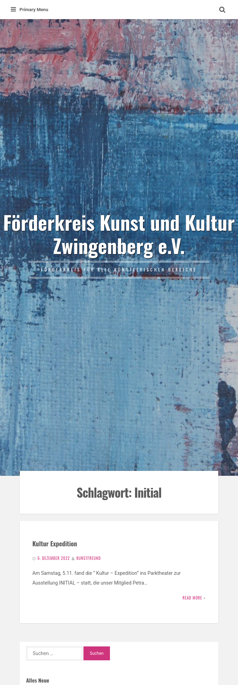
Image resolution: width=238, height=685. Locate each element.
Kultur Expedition (54, 543)
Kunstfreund (89, 558)
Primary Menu (29, 9)
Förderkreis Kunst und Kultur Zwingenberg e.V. (119, 233)
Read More (192, 598)
